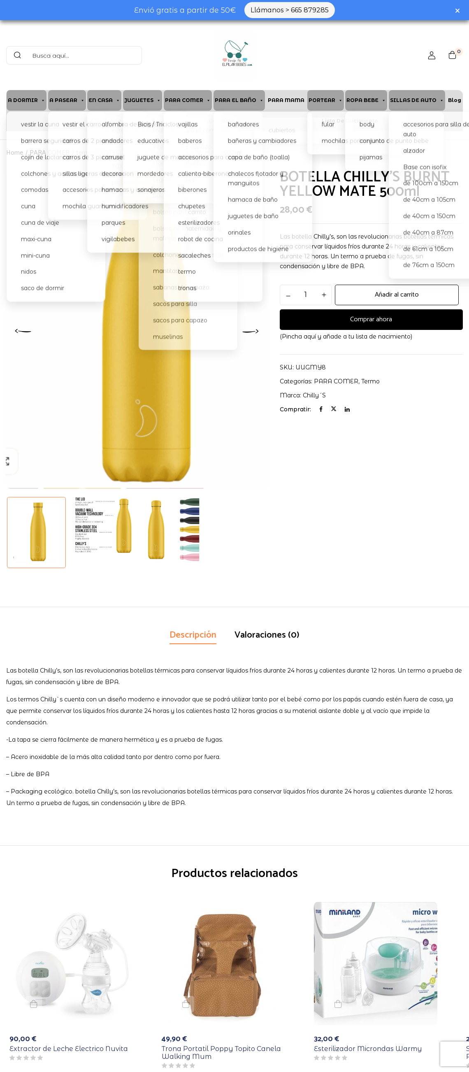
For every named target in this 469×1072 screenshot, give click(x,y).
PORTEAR (326, 100)
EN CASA (104, 100)
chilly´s (314, 395)
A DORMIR (26, 100)
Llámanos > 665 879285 (290, 10)
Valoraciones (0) (267, 635)
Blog (454, 100)
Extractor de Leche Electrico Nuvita (68, 1049)
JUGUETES (142, 100)
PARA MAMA (286, 100)
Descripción (192, 635)
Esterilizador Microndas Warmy (368, 1049)
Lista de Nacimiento (350, 121)
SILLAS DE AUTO (417, 100)
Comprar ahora (371, 319)
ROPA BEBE (366, 100)
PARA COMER (188, 100)
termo (84, 152)
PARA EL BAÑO (239, 100)
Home (14, 152)
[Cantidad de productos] (306, 294)
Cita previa (106, 121)
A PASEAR (67, 100)
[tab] (192, 636)
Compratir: (295, 409)
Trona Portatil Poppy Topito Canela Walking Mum (221, 1052)
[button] (452, 55)
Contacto (221, 121)
